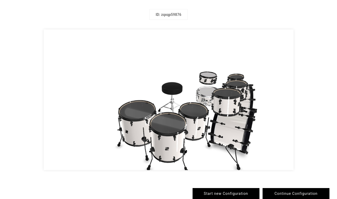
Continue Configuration (296, 193)
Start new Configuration (226, 193)
